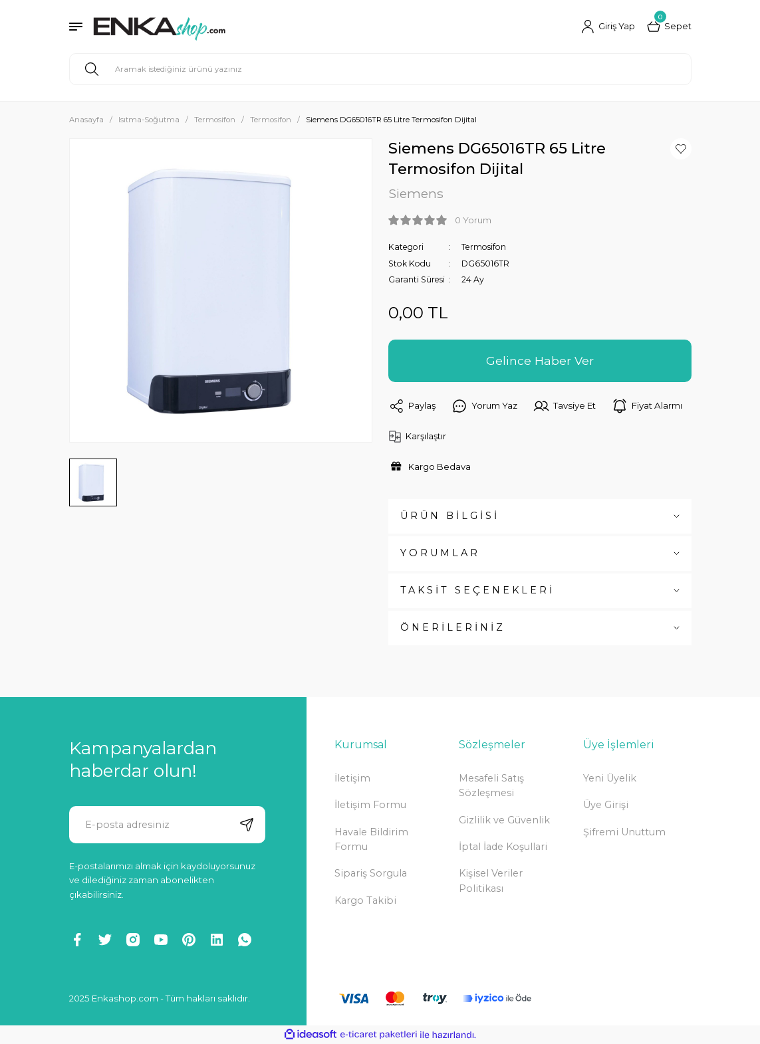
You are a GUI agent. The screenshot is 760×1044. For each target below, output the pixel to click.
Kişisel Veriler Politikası (491, 880)
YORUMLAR (440, 553)
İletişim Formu (370, 805)
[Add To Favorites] (681, 148)
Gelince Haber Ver (540, 360)
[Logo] (159, 26)
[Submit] (246, 824)
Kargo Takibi (365, 900)
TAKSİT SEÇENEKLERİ (477, 590)
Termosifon (483, 247)
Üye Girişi (605, 805)
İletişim (352, 778)
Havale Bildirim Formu (371, 839)
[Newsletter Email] (167, 824)
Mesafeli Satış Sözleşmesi (491, 785)
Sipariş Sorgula (370, 873)
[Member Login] (608, 27)
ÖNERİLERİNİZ (452, 627)
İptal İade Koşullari (503, 847)
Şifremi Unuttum (624, 832)
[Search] (380, 69)
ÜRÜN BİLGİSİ (449, 516)
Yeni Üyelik (609, 778)
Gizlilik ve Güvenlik (504, 820)
